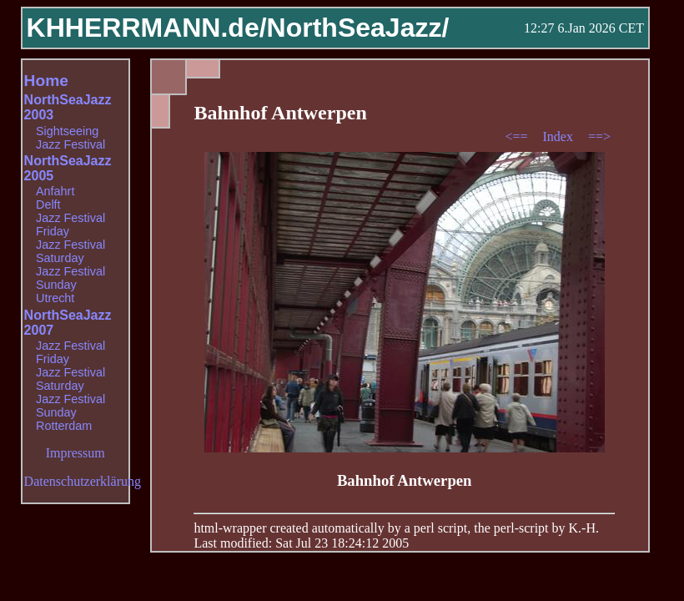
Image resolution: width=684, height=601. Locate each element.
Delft (48, 204)
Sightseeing (67, 131)
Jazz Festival (70, 144)
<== (518, 136)
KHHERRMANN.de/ (147, 28)
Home (46, 80)
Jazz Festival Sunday (70, 278)
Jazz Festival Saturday (70, 251)
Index (559, 136)
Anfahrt (55, 191)
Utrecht (55, 298)
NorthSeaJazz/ (358, 28)
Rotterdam (64, 425)
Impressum (75, 453)
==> (599, 136)
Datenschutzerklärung (82, 481)
